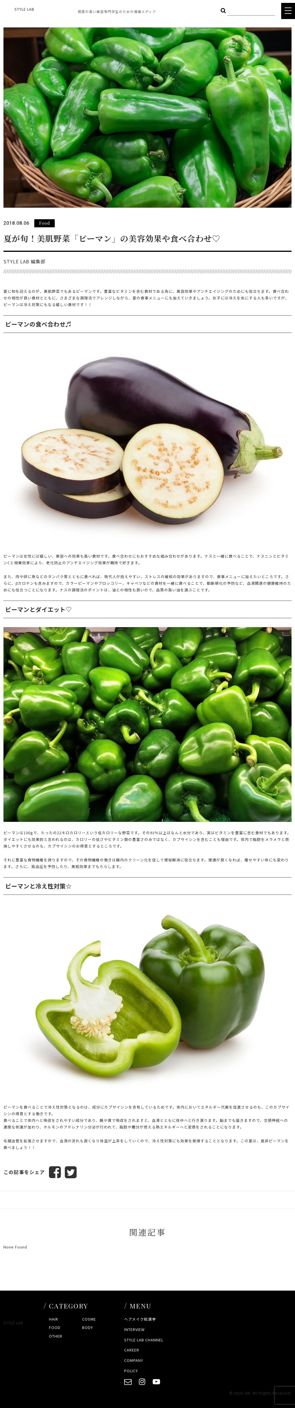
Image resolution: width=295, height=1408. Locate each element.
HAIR (53, 1319)
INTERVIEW (134, 1329)
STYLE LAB (24, 9)
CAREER (131, 1350)
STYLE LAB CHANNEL (143, 1340)
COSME (89, 1319)
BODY (87, 1327)
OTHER (55, 1336)
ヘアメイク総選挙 (140, 1319)
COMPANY (133, 1360)
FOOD (54, 1327)
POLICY (131, 1371)
